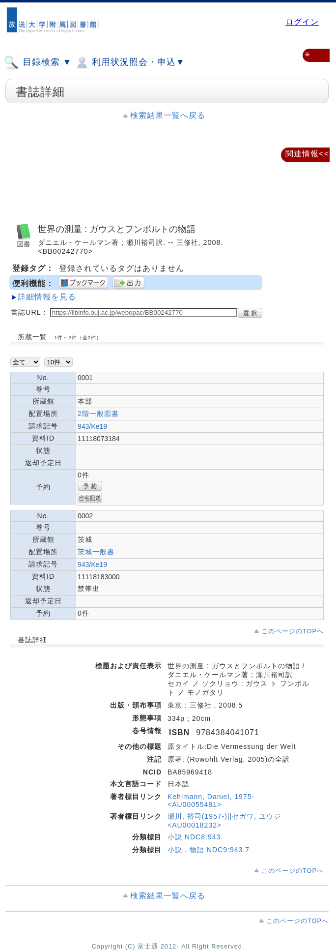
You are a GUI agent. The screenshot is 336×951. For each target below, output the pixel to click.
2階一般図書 (98, 413)
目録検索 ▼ (38, 62)
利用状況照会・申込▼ (129, 62)
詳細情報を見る (47, 297)
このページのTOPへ (292, 631)
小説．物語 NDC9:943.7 (209, 850)
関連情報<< (307, 153)
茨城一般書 (96, 552)
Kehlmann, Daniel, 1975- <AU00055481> (211, 800)
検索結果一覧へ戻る (167, 115)
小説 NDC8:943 (194, 837)
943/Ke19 (92, 426)
